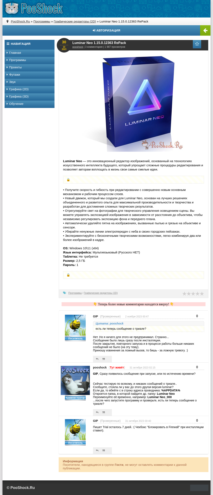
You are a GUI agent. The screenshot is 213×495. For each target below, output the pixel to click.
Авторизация (106, 30)
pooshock (77, 46)
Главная (14, 52)
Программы (75, 293)
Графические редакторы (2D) (101, 293)
